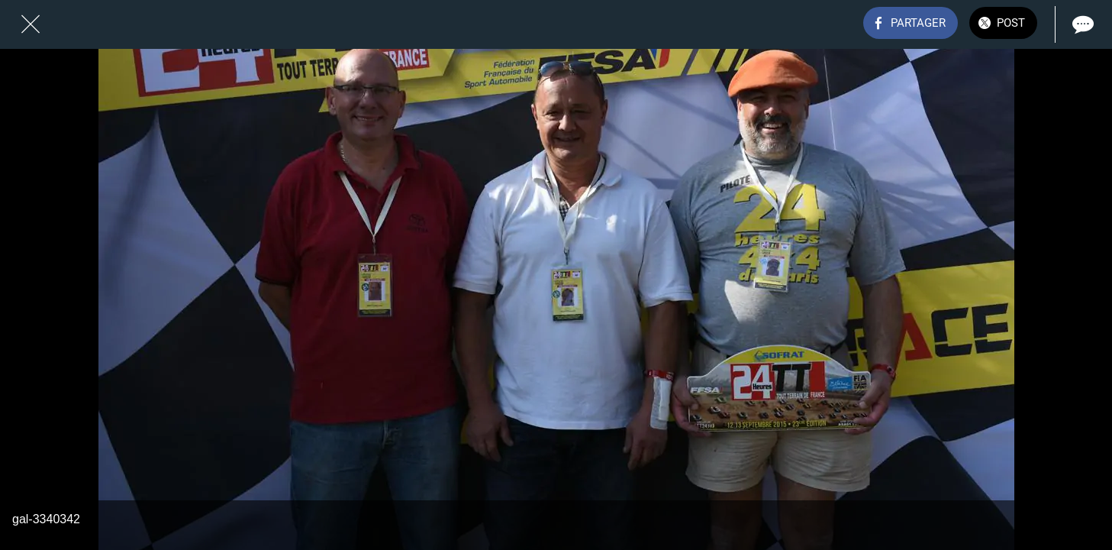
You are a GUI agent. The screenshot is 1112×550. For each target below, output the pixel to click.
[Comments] (1081, 24)
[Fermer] (30, 24)
